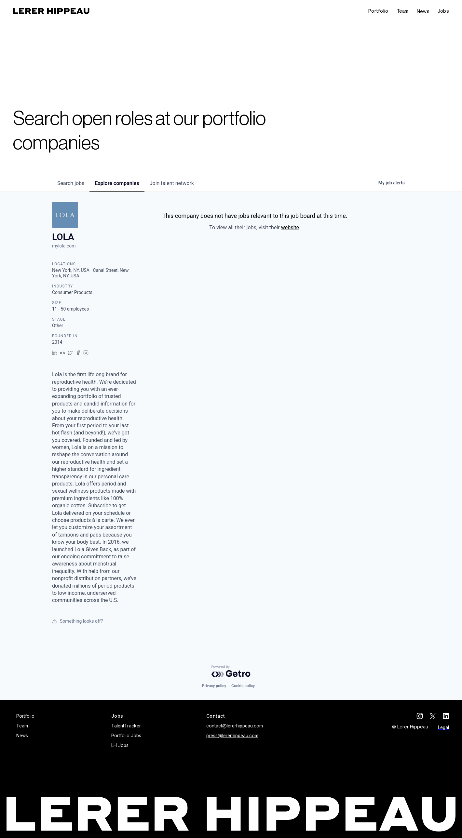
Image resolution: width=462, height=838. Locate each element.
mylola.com (64, 245)
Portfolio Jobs (126, 735)
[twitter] (432, 716)
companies (117, 183)
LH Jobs (120, 745)
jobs (70, 183)
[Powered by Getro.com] (231, 671)
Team (403, 11)
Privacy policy (214, 686)
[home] (51, 11)
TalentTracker (126, 725)
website (290, 227)
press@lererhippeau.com (232, 735)
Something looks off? (77, 621)
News (423, 11)
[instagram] (419, 716)
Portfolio (378, 11)
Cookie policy (243, 686)
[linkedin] (445, 716)
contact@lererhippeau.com (234, 725)
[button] (443, 11)
